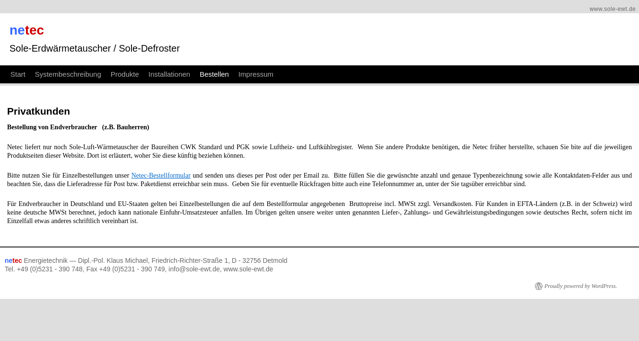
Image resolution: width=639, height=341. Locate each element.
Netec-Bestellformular (259, 162)
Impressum (343, 58)
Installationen (257, 58)
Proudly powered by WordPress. (483, 264)
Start (106, 58)
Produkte (212, 58)
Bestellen (302, 58)
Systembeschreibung (156, 58)
